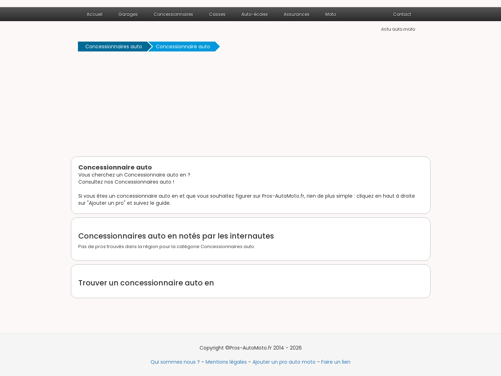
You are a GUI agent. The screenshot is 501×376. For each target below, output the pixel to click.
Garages (128, 14)
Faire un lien (335, 361)
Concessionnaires (173, 14)
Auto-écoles (255, 14)
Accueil (95, 14)
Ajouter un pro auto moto (284, 361)
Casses (217, 14)
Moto (330, 14)
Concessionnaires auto (113, 46)
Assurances (297, 14)
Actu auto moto (398, 29)
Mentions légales (226, 361)
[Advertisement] (250, 105)
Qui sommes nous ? (175, 361)
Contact (402, 14)
